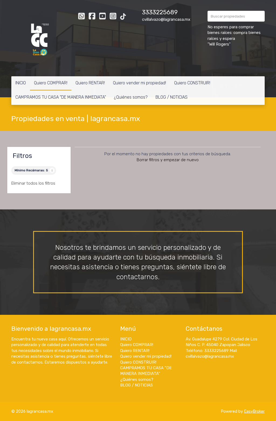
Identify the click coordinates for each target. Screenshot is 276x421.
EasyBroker (254, 411)
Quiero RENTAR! (90, 82)
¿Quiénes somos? (130, 97)
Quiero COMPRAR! (50, 82)
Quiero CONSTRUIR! (192, 82)
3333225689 (160, 12)
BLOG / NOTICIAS (172, 97)
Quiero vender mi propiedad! (139, 82)
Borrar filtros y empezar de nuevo (168, 159)
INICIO (20, 82)
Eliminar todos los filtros (33, 183)
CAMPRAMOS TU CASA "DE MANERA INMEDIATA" (60, 97)
